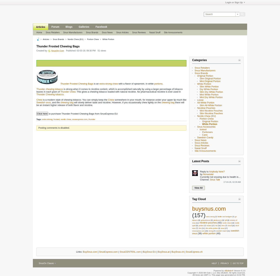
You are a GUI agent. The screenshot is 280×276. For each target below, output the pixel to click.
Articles (40, 27)
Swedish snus (43, 102)
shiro (223, 226)
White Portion (204, 84)
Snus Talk (215, 179)
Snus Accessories (206, 126)
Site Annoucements (173, 32)
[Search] (221, 14)
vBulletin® (228, 271)
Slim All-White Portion (211, 105)
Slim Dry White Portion (211, 92)
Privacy (225, 263)
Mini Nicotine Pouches (211, 110)
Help (214, 263)
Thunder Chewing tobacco (50, 94)
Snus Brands (92, 32)
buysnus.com (209, 208)
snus (222, 228)
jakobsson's (217, 220)
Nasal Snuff (154, 32)
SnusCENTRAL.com (130, 251)
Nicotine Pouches (206, 108)
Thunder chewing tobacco (49, 89)
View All (198, 188)
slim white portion (211, 228)
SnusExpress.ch (194, 251)
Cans (205, 134)
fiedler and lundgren (225, 217)
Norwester (208, 174)
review (209, 226)
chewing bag (66, 102)
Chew (39, 99)
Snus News (107, 32)
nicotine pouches (208, 222)
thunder (92, 119)
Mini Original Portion (210, 81)
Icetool (203, 129)
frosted (57, 119)
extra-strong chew (108, 83)
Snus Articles (122, 32)
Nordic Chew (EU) (206, 116)
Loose (200, 100)
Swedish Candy (205, 137)
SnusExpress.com (108, 251)
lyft (226, 220)
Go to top (238, 263)
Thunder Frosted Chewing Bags (76, 83)
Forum (55, 26)
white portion (209, 233)
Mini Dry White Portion (211, 97)
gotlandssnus (205, 220)
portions (158, 83)
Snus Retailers (53, 32)
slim (200, 228)
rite (216, 226)
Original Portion (205, 75)
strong (211, 231)
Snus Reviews (139, 32)
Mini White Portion (209, 94)
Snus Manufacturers (72, 32)
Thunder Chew (68, 91)
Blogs (69, 26)
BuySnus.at (164, 251)
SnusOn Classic (47, 263)
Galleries (84, 26)
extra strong (47, 119)
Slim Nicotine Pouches (211, 113)
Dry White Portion (209, 89)
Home (39, 32)
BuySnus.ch (178, 251)
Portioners (207, 132)
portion (201, 226)
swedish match (221, 231)
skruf (229, 226)
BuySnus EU (149, 251)
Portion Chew (207, 118)
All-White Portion (205, 102)
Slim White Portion (209, 86)
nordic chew (66, 119)
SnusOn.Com (57, 51)
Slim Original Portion (210, 78)
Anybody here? (217, 171)
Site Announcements (205, 151)
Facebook (101, 26)
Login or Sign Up (235, 2)
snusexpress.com (80, 119)
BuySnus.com (90, 251)
